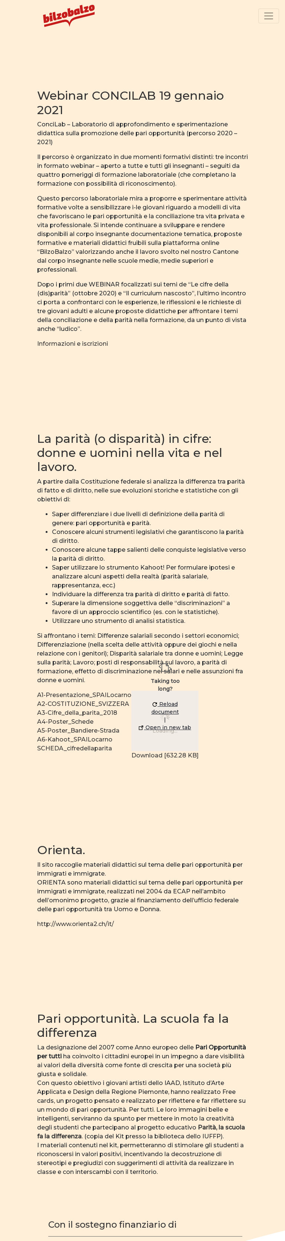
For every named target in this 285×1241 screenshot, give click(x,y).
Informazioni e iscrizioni (72, 343)
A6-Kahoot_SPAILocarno (74, 739)
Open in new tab (165, 727)
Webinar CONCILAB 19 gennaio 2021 (130, 102)
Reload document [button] (165, 708)
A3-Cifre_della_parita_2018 (77, 712)
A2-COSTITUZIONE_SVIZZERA (83, 703)
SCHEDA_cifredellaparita (74, 748)
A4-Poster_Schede (65, 721)
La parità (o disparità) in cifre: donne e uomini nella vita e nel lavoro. (129, 452)
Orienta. (61, 850)
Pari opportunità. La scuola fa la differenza (133, 1025)
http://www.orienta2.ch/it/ (75, 924)
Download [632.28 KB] (165, 755)
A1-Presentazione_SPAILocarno (84, 695)
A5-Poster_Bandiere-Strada (78, 730)
